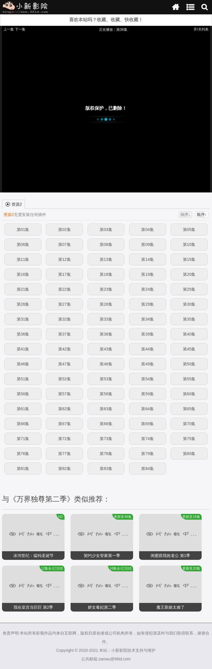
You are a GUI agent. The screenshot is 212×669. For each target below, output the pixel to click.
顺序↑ (202, 214)
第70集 (189, 423)
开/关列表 (201, 29)
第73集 (106, 438)
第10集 (189, 244)
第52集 (64, 379)
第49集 (147, 364)
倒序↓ (185, 214)
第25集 (189, 289)
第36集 (23, 334)
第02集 (64, 229)
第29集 (147, 304)
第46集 (23, 364)
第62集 (64, 408)
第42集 (64, 349)
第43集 (106, 349)
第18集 (106, 274)
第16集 (23, 274)
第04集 (147, 229)
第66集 (23, 423)
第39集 (147, 334)
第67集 (64, 423)
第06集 (23, 244)
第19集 (147, 274)
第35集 (189, 319)
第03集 (106, 229)
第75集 (189, 438)
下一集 (20, 29)
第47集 (64, 364)
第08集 (106, 244)
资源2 (13, 204)
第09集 (147, 244)
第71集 (23, 438)
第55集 (189, 379)
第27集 (64, 304)
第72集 (64, 438)
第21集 (23, 289)
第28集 (106, 304)
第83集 (106, 468)
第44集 (147, 349)
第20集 (189, 274)
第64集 (147, 408)
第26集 (23, 304)
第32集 (64, 319)
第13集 (106, 259)
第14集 (147, 259)
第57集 (64, 394)
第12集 (64, 259)
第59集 (147, 394)
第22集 (64, 289)
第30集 (189, 304)
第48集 (106, 364)
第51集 (23, 379)
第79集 (147, 453)
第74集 (147, 438)
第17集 (64, 274)
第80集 (189, 453)
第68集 (106, 423)
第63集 (106, 408)
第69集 (147, 423)
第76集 (23, 453)
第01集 (23, 229)
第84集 (147, 468)
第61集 (23, 408)
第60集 (189, 394)
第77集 (64, 453)
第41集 (23, 349)
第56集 (23, 394)
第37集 (64, 334)
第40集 (189, 334)
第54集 (147, 379)
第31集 (23, 319)
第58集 (106, 394)
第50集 (189, 364)
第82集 (64, 468)
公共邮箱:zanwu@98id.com (105, 659)
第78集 (106, 453)
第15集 (189, 259)
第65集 (189, 408)
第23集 (106, 289)
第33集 (106, 319)
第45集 (189, 349)
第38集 (106, 334)
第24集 (147, 289)
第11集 (23, 259)
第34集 (147, 319)
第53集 (106, 379)
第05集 (189, 229)
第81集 (23, 468)
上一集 (8, 29)
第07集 (64, 244)
